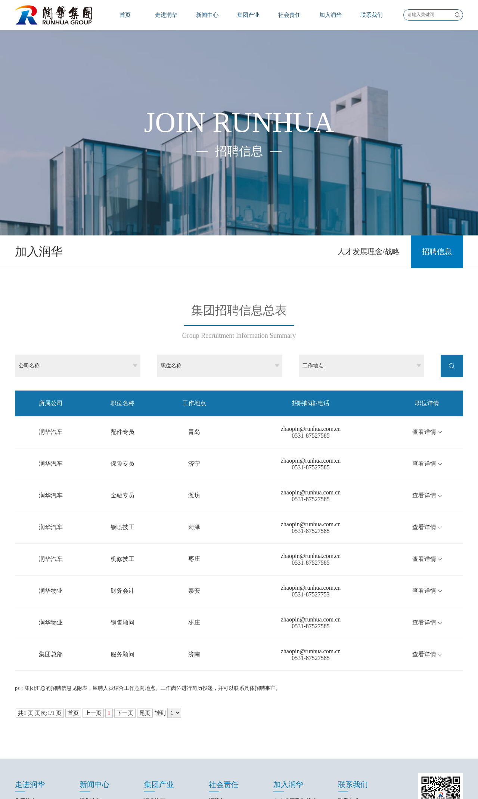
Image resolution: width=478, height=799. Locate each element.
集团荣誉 (25, 744)
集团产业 (248, 15)
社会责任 (289, 15)
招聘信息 (437, 153)
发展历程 (25, 712)
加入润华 (330, 15)
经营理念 (25, 733)
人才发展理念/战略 (369, 153)
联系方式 (348, 702)
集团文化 (25, 723)
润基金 (216, 702)
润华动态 (90, 702)
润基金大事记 (224, 712)
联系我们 (371, 15)
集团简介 (25, 702)
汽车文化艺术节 (227, 723)
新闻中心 (207, 15)
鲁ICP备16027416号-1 (238, 786)
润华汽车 (154, 702)
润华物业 (154, 712)
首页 (125, 15)
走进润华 (166, 15)
